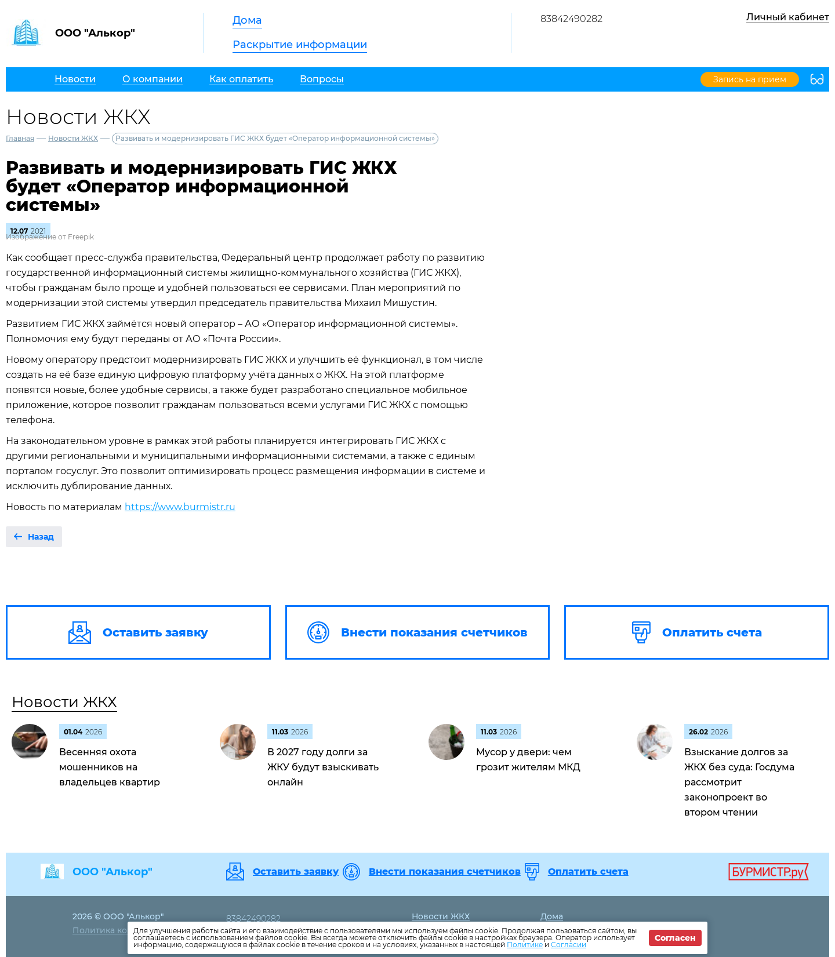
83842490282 (571, 18)
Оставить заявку (296, 871)
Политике (525, 944)
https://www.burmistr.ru (180, 506)
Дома (247, 20)
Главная (20, 138)
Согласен (675, 938)
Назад (41, 537)
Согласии (568, 944)
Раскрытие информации (300, 44)
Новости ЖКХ (73, 138)
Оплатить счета (588, 871)
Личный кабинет (787, 17)
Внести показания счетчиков (445, 871)
